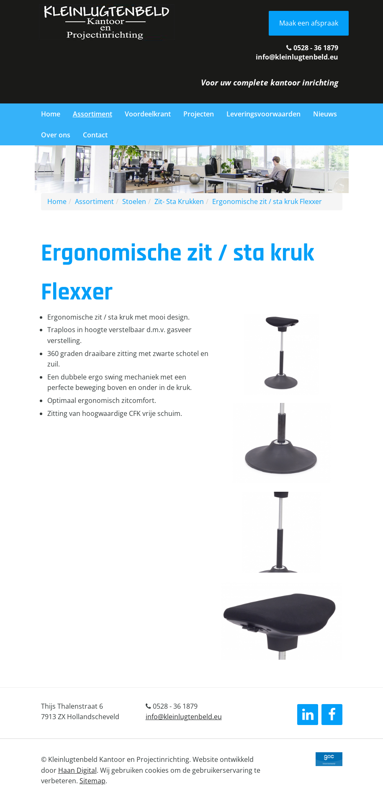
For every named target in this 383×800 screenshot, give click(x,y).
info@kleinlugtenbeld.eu (297, 57)
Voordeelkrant (148, 114)
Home (50, 114)
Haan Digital (77, 770)
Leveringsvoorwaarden (263, 114)
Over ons (55, 134)
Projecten (198, 114)
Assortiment (92, 114)
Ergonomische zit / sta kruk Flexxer (267, 201)
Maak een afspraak (308, 23)
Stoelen (134, 201)
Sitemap (92, 780)
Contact (95, 134)
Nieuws (325, 114)
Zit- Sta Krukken (179, 201)
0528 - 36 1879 (312, 47)
